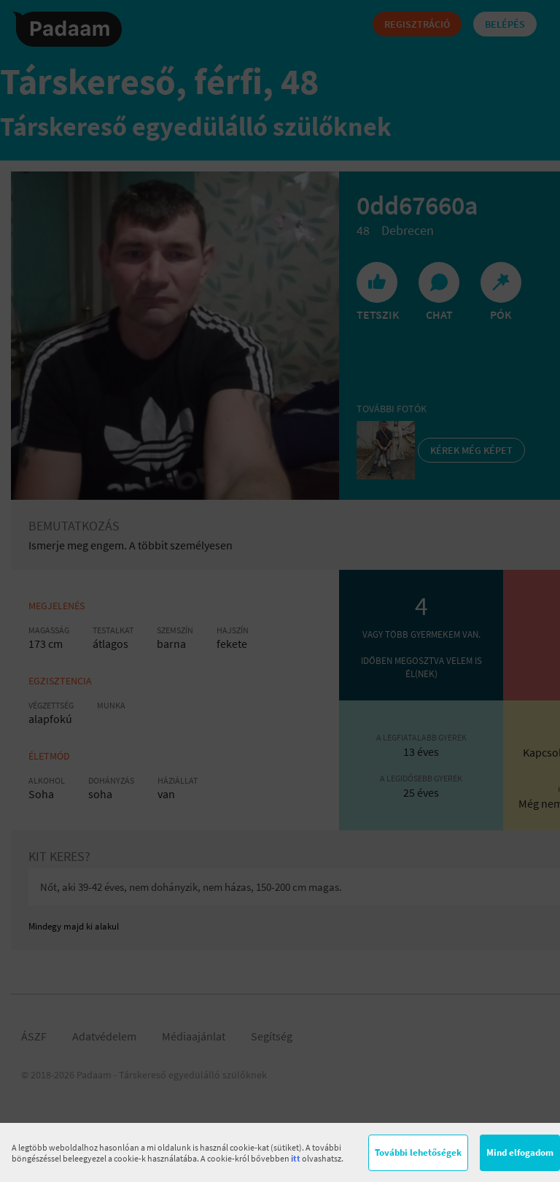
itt (295, 1158)
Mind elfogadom (519, 1152)
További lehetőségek (418, 1152)
